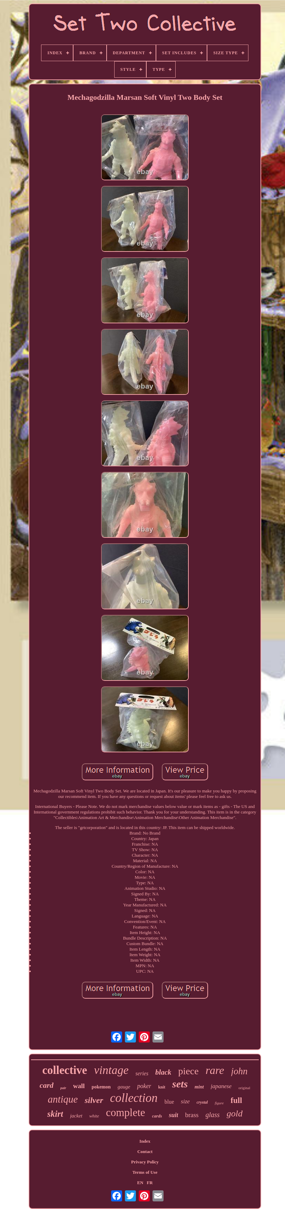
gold (235, 1113)
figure (219, 1103)
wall (79, 1085)
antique (63, 1099)
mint (199, 1086)
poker (144, 1086)
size (185, 1101)
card (46, 1085)
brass (191, 1114)
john (239, 1071)
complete (125, 1112)
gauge (124, 1086)
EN (140, 1182)
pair (63, 1088)
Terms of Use (144, 1172)
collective (64, 1070)
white (94, 1115)
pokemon (101, 1086)
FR (150, 1182)
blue (169, 1102)
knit (161, 1087)
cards (157, 1115)
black (163, 1072)
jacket (76, 1115)
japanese (221, 1086)
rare (215, 1070)
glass (213, 1114)
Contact (145, 1151)
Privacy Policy (145, 1161)
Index (144, 1141)
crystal (202, 1102)
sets (180, 1083)
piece (188, 1071)
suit (173, 1115)
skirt (55, 1113)
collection (134, 1098)
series (142, 1073)
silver (94, 1100)
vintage (111, 1070)
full (236, 1100)
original (244, 1088)
